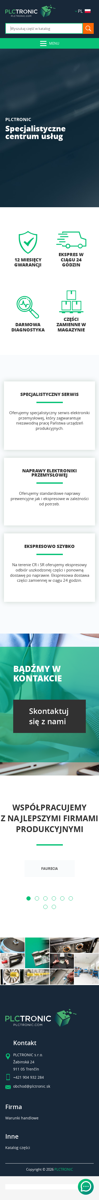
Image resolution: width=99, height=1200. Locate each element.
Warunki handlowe (22, 1117)
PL (84, 11)
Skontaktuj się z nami (49, 716)
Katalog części (17, 1147)
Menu (54, 43)
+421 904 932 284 (28, 1077)
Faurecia (49, 868)
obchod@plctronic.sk (31, 1086)
